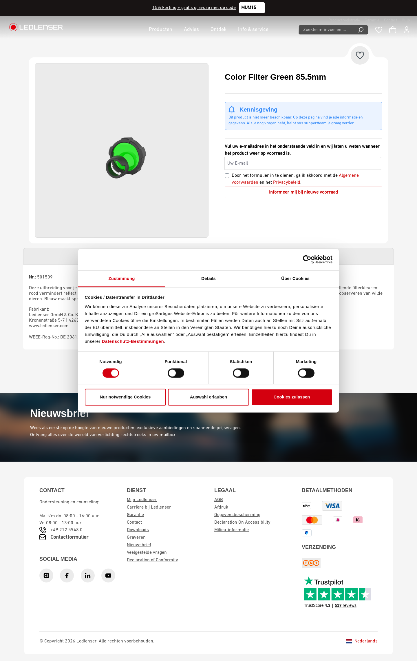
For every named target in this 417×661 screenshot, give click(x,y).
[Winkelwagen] (392, 29)
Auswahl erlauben (208, 397)
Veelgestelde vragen (147, 552)
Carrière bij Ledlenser (149, 507)
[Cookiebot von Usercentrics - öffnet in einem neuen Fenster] (307, 259)
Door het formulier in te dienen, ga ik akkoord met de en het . (295, 179)
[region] (121, 150)
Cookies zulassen (292, 397)
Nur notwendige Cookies (125, 397)
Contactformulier (69, 537)
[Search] (361, 30)
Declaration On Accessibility (242, 522)
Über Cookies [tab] (295, 278)
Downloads (138, 530)
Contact (390, 20)
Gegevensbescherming (237, 515)
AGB (218, 500)
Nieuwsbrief (139, 545)
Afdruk (221, 507)
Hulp (406, 20)
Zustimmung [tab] (122, 278)
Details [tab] (208, 278)
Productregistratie (344, 20)
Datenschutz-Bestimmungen (133, 341)
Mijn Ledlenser (142, 500)
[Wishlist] (378, 29)
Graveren (136, 537)
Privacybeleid (286, 182)
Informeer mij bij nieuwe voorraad (303, 192)
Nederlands (362, 641)
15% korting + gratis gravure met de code (194, 8)
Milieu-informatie (231, 530)
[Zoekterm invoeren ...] (326, 30)
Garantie (372, 20)
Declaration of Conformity (152, 560)
